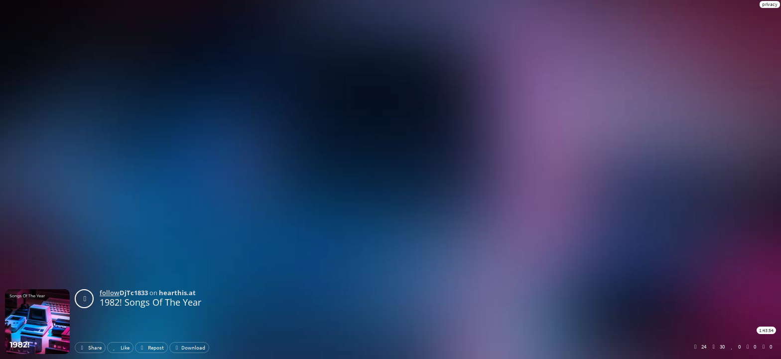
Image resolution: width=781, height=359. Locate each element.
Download (189, 347)
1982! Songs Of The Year (150, 302)
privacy (770, 4)
